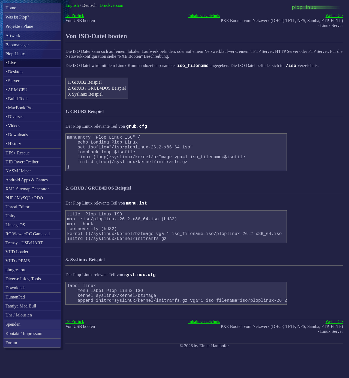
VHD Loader (16, 251)
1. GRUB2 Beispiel (85, 83)
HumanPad (15, 297)
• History (13, 143)
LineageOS (15, 224)
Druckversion (111, 5)
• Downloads (16, 134)
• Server (12, 80)
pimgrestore (15, 269)
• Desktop (14, 71)
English (72, 5)
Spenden (12, 324)
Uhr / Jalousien (18, 315)
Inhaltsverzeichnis (204, 15)
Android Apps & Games (26, 180)
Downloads (15, 287)
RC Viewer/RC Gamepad (27, 233)
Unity (10, 216)
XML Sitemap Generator (27, 189)
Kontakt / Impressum (23, 333)
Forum (11, 342)
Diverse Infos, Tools (23, 278)
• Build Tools (16, 98)
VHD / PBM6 (17, 260)
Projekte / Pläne (19, 26)
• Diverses (14, 116)
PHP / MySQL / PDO (24, 198)
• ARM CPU (16, 89)
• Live (10, 62)
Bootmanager (17, 44)
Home (10, 7)
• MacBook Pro (18, 107)
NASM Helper (18, 171)
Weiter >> (334, 15)
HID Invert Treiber (21, 162)
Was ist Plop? (17, 17)
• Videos (12, 125)
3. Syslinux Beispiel (85, 95)
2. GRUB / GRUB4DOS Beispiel (97, 89)
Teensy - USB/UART (24, 242)
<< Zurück (74, 15)
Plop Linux (15, 53)
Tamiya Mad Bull (20, 306)
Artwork (12, 35)
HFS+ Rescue (17, 153)
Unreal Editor (17, 207)
